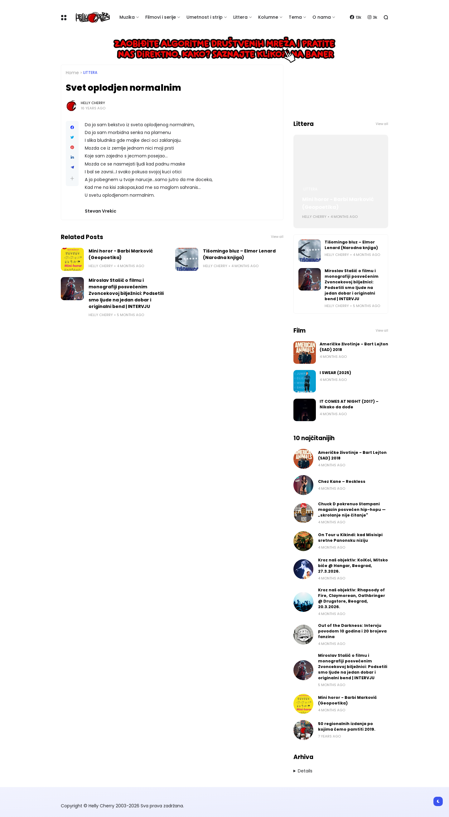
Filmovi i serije (160, 17)
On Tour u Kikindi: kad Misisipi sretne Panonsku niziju (350, 537)
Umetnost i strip (204, 17)
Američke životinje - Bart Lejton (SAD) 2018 (354, 346)
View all (277, 236)
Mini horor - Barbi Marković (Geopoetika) (121, 254)
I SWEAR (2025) (335, 372)
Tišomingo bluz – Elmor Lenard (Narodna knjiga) (239, 254)
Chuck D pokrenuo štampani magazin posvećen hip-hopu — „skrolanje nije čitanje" (352, 509)
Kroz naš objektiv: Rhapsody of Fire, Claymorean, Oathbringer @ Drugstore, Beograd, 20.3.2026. (351, 598)
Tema (295, 17)
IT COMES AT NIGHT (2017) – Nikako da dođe (349, 404)
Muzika (127, 17)
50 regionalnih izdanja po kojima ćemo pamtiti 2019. (346, 726)
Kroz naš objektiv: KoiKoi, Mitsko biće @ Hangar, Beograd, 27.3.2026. (353, 565)
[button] (72, 178)
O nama (321, 17)
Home (72, 73)
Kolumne (268, 17)
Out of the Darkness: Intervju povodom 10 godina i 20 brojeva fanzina (352, 631)
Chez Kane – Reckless (341, 481)
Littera (240, 17)
